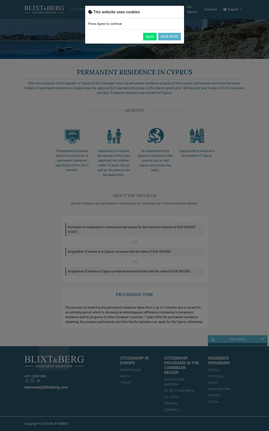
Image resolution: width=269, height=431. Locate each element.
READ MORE (169, 36)
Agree (150, 36)
